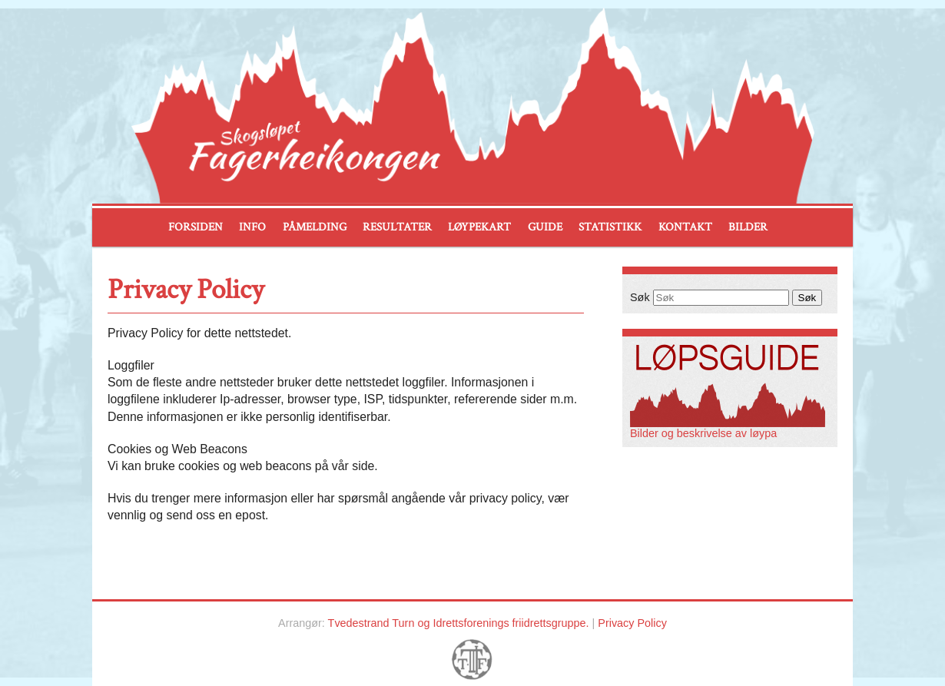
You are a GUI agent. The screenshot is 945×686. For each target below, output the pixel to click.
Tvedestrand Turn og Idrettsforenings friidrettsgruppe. (458, 623)
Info (252, 227)
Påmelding (314, 227)
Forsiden (195, 227)
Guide (545, 227)
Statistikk (610, 227)
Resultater (397, 227)
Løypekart (479, 227)
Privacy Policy (632, 623)
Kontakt (685, 227)
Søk (640, 297)
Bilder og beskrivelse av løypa (727, 428)
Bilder (748, 227)
